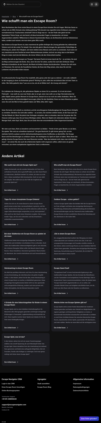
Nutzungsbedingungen (81, 387)
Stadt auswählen (43, 384)
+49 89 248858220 (9, 399)
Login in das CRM (8, 384)
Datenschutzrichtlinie (81, 391)
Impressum (77, 384)
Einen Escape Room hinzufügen (13, 387)
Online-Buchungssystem (11, 391)
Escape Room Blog (44, 387)
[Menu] (94, 4)
